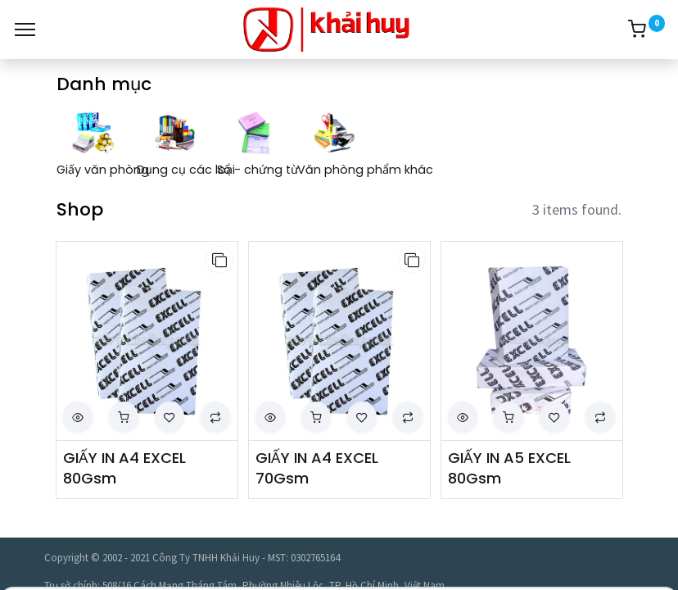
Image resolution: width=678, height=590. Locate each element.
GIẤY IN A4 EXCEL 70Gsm (316, 467)
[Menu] (25, 29)
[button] (219, 260)
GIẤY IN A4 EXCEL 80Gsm (124, 467)
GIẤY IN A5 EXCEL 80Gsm (509, 467)
